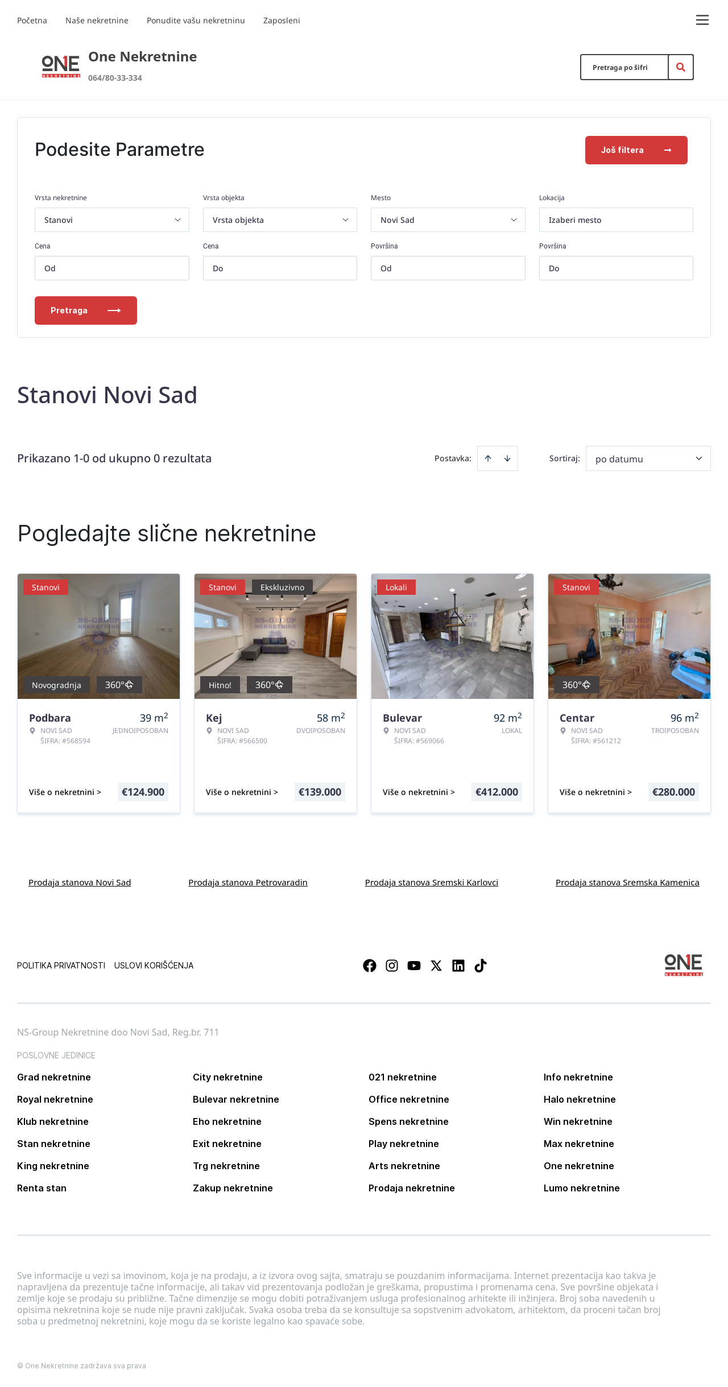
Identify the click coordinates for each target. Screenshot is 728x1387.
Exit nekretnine (227, 1142)
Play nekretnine (404, 1142)
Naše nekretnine (97, 20)
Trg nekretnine (226, 1164)
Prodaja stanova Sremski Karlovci (432, 881)
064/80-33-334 (115, 77)
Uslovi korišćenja (153, 964)
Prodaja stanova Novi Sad (79, 881)
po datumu (619, 458)
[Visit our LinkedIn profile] (458, 964)
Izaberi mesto (575, 218)
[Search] (681, 67)
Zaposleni (281, 20)
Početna (32, 20)
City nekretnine (228, 1076)
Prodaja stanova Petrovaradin (248, 881)
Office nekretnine (409, 1098)
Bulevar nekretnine (236, 1098)
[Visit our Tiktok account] (480, 964)
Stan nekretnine (53, 1142)
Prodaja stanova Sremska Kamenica (628, 881)
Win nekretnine (578, 1120)
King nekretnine (53, 1164)
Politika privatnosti (61, 964)
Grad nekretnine (54, 1076)
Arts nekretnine (404, 1164)
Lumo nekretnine (582, 1187)
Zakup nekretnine (233, 1187)
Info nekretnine (578, 1076)
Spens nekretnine (409, 1120)
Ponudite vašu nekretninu (196, 20)
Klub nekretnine (53, 1120)
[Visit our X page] (436, 964)
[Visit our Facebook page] (370, 964)
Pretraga (86, 309)
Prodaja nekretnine (412, 1187)
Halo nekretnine (580, 1098)
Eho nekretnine (227, 1120)
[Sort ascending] (488, 457)
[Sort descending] (507, 457)
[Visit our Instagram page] (392, 964)
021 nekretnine (403, 1076)
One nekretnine (579, 1164)
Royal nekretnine (55, 1098)
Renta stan (42, 1187)
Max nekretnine (579, 1142)
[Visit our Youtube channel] (414, 964)
